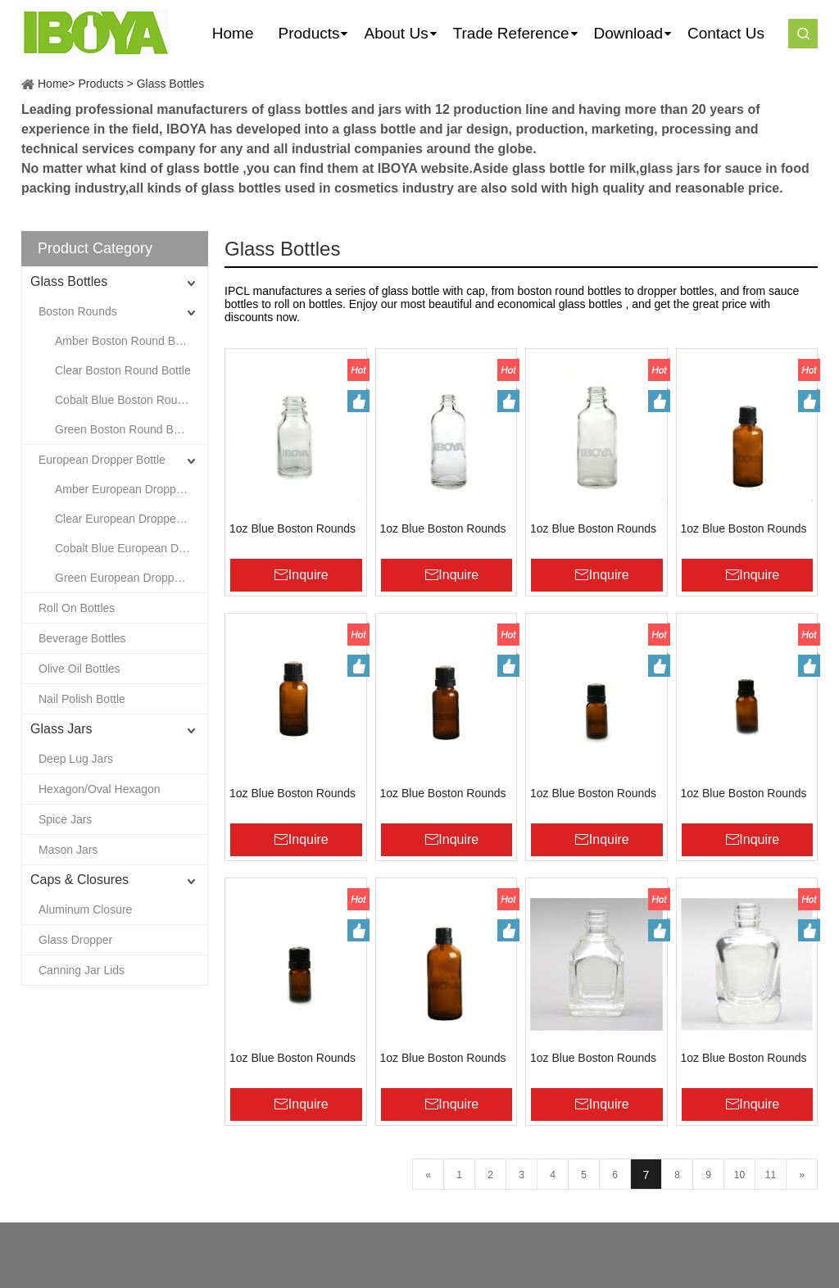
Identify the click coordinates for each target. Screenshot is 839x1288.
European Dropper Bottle (102, 459)
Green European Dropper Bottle (131, 577)
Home (53, 83)
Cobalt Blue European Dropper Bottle (131, 548)
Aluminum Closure (85, 909)
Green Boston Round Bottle (125, 429)
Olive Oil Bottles (79, 668)
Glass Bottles (170, 83)
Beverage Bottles (82, 638)
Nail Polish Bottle (82, 698)
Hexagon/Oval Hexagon (100, 789)
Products (100, 83)
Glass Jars (61, 729)
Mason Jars (68, 849)
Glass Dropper (75, 939)
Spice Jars (65, 819)
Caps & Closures (79, 880)
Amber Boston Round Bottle (126, 340)
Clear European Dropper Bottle (131, 518)
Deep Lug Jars (76, 758)
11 (770, 1175)
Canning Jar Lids (82, 970)
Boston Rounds (78, 311)
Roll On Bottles (77, 608)
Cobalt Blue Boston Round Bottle (131, 399)
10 (739, 1175)
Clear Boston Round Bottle (123, 370)
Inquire (308, 575)
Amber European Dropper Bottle (131, 489)
